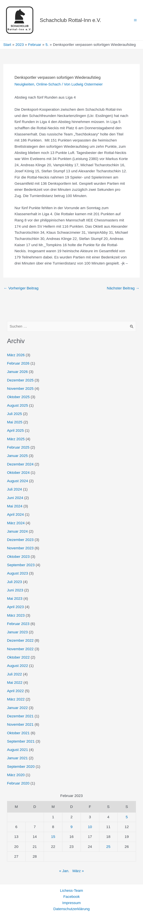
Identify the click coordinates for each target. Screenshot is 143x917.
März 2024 (16, 523)
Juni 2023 (15, 590)
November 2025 (20, 388)
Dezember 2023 (20, 540)
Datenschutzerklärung (71, 909)
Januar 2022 (17, 708)
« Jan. (64, 871)
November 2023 (20, 548)
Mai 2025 (14, 422)
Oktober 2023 (18, 556)
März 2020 (16, 775)
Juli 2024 (14, 489)
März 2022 (16, 699)
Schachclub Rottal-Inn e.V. (70, 20)
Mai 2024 (14, 506)
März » (78, 871)
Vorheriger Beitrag (21, 288)
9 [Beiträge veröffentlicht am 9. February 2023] (71, 827)
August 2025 (17, 405)
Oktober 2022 (18, 657)
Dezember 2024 (20, 464)
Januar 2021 (17, 758)
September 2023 (21, 565)
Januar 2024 (17, 531)
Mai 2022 (14, 682)
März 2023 (16, 615)
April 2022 (15, 691)
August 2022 (17, 665)
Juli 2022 (14, 674)
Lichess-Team (71, 890)
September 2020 (21, 766)
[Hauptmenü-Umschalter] (135, 20)
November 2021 (20, 724)
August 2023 (17, 573)
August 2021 (17, 749)
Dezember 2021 (20, 716)
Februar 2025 (18, 447)
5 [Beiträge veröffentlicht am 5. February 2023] (127, 817)
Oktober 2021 (18, 733)
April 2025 (15, 430)
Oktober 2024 (18, 472)
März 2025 (16, 439)
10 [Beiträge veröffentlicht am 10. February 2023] (90, 827)
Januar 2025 (17, 456)
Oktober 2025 (18, 397)
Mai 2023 (14, 598)
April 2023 (15, 607)
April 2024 (15, 514)
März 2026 (16, 355)
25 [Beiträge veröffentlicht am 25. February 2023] (108, 846)
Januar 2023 (17, 632)
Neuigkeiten (24, 84)
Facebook (71, 896)
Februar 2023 (18, 624)
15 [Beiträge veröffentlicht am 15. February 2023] (53, 836)
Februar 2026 (18, 363)
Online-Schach (48, 84)
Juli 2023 (14, 582)
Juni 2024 (15, 498)
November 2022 (20, 649)
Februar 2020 (18, 783)
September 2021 (21, 741)
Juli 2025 (14, 414)
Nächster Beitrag (123, 288)
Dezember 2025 (20, 380)
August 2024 (17, 481)
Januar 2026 (17, 371)
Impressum (71, 903)
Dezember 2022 (20, 640)
